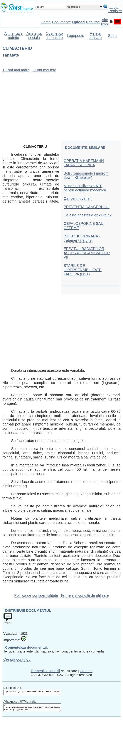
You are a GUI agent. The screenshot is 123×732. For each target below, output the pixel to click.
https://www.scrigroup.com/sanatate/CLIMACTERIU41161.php (32, 692)
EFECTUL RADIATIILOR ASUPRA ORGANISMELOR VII (87, 253)
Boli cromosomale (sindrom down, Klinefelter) (86, 175)
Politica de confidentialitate (36, 595)
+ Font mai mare (15, 70)
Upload (78, 22)
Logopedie (75, 36)
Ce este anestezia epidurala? (88, 215)
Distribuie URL (12, 687)
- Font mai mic (44, 70)
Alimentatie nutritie (13, 35)
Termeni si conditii (45, 671)
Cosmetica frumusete (54, 35)
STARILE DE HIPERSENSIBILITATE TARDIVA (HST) (83, 270)
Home (46, 22)
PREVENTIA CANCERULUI (86, 207)
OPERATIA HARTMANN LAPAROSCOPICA (84, 163)
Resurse (93, 22)
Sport (112, 36)
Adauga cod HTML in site (19, 701)
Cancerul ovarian (78, 198)
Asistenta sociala (34, 35)
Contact (86, 671)
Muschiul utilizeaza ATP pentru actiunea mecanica (85, 188)
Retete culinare (95, 35)
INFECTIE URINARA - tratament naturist (82, 238)
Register (115, 11)
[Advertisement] (61, 102)
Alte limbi (105, 22)
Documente (61, 22)
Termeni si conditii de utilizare (84, 595)
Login (114, 7)
